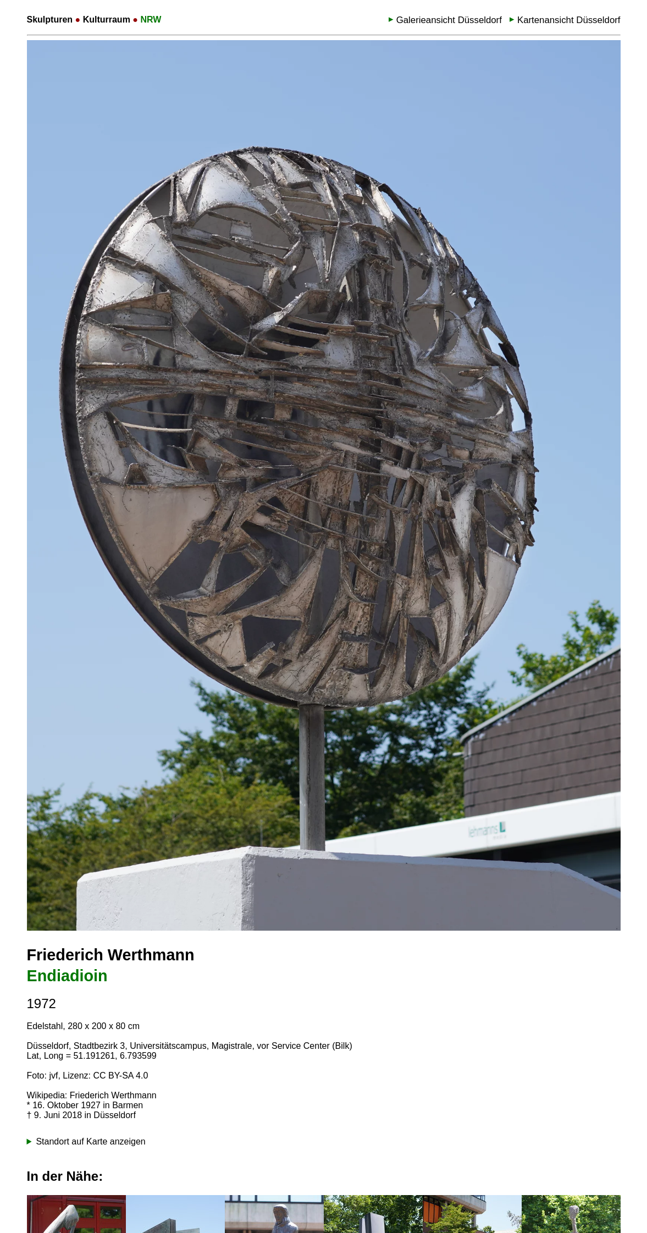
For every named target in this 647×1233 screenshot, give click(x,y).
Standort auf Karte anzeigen (90, 1141)
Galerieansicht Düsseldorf (449, 20)
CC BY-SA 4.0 (120, 1075)
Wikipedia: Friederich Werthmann (92, 1095)
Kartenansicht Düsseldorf (569, 20)
